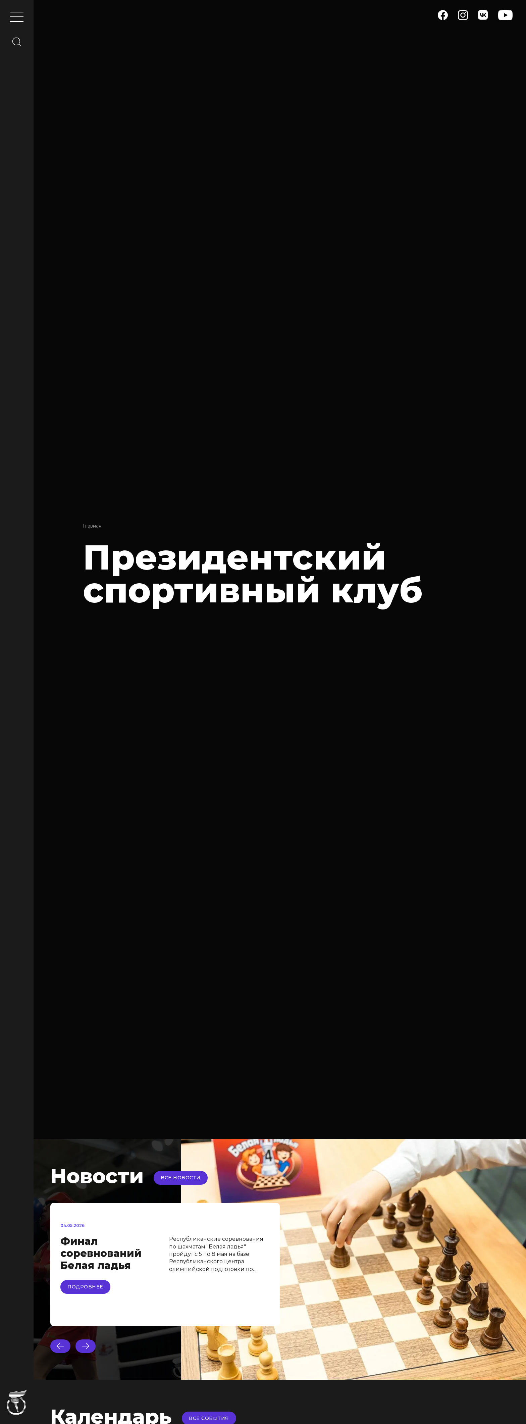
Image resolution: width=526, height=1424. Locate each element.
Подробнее (85, 1287)
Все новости (181, 1178)
